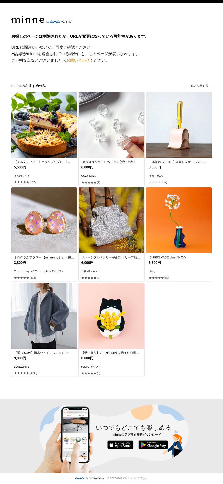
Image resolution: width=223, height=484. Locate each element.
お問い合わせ (78, 60)
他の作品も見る (201, 86)
